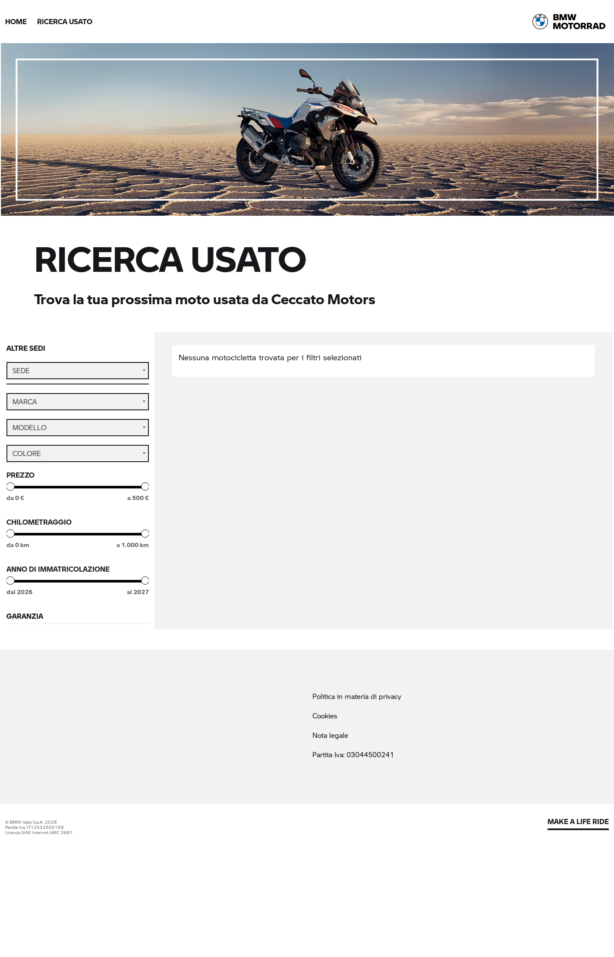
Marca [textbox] (25, 405)
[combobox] (77, 370)
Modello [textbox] (30, 431)
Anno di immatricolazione (58, 573)
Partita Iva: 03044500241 (353, 843)
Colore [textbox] (27, 457)
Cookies (324, 804)
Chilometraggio (39, 526)
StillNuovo (39, 658)
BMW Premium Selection (63, 641)
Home (16, 21)
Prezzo (20, 479)
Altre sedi (25, 348)
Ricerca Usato (64, 21)
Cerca (77, 688)
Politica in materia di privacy (356, 785)
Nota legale (330, 824)
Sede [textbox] (21, 370)
